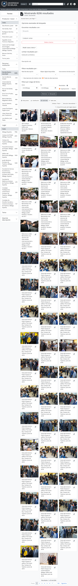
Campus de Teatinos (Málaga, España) (9, 142)
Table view (52, 100)
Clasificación (35, 100)
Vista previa (25, 100)
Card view (44, 100)
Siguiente (64, 583)
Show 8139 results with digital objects (65, 107)
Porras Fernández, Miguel (9, 89)
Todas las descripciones (51, 78)
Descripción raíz (26, 61)
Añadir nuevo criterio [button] (29, 47)
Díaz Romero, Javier (9, 26)
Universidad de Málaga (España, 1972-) (9, 83)
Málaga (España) (9, 132)
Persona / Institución (6, 64)
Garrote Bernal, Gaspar (9, 78)
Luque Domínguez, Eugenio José (9, 109)
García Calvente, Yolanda (9, 104)
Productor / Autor (8, 19)
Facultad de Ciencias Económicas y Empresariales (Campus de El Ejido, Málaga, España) (9, 172)
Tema (4, 212)
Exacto (74, 89)
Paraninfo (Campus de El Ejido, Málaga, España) (9, 148)
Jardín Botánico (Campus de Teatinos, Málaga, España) (9, 163)
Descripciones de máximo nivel (32, 78)
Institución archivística (28, 55)
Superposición (65, 89)
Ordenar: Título (56, 103)
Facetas (9, 14)
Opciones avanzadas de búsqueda (34, 23)
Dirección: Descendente (69, 103)
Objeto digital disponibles (47, 71)
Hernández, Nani (9, 29)
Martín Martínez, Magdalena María (9, 99)
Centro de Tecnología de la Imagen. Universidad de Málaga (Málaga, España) (9, 47)
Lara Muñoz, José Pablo (9, 119)
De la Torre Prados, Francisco (9, 94)
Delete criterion (48, 42)
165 (58, 583)
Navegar (23, 4)
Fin (41, 85)
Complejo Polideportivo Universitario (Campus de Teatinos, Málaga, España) (9, 192)
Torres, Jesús (9, 58)
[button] (67, 4)
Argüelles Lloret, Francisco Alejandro (9, 41)
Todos (4, 22)
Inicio (23, 85)
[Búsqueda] (47, 4)
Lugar (4, 125)
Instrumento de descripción (67, 71)
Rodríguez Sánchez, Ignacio (9, 33)
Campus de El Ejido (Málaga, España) (9, 136)
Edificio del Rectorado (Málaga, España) (9, 155)
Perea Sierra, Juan (9, 37)
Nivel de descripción (6, 219)
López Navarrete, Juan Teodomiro (9, 114)
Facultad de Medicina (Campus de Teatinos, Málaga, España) (9, 182)
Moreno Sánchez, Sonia (9, 54)
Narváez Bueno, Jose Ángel (9, 73)
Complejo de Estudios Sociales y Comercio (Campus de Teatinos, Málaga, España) (9, 203)
